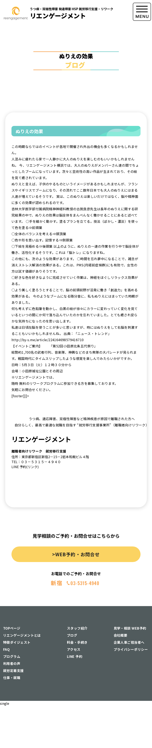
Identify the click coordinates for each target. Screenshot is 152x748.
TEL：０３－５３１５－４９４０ (36, 461)
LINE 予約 (74, 656)
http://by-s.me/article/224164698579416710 (47, 339)
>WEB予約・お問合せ (76, 554)
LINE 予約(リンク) (25, 466)
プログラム (11, 656)
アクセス (73, 649)
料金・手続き (77, 642)
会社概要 (120, 635)
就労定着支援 (13, 670)
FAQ (6, 649)
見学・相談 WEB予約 (130, 628)
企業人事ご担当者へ (129, 642)
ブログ (72, 635)
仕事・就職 (11, 677)
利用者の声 (11, 663)
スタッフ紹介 (77, 628)
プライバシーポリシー (131, 649)
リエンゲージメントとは (22, 635)
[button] (142, 47)
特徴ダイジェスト (17, 642)
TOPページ (11, 628)
